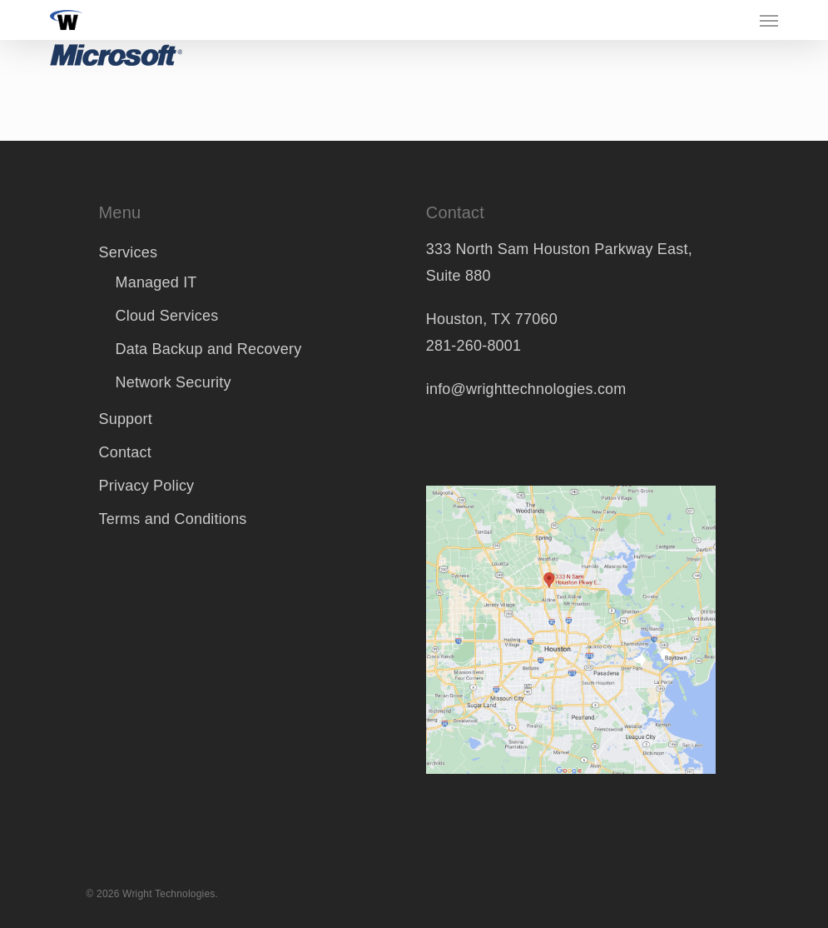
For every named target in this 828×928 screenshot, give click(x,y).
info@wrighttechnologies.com (526, 389)
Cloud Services (166, 315)
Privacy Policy (146, 485)
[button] (769, 20)
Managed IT (155, 282)
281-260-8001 (474, 345)
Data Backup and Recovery (208, 349)
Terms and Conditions (172, 519)
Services (127, 252)
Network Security (173, 382)
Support (124, 419)
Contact (124, 452)
